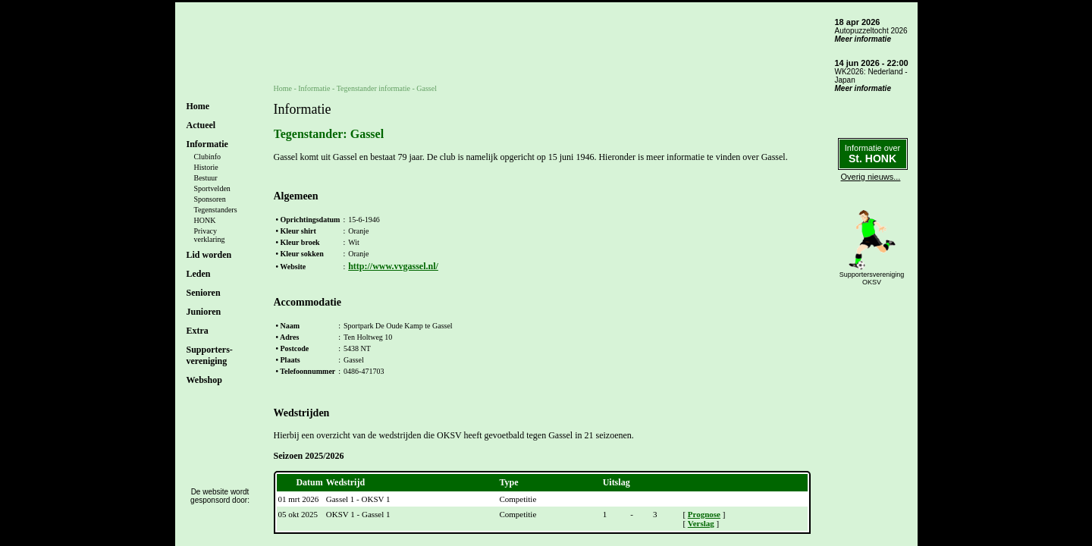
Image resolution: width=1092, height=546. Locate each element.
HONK (205, 220)
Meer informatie (863, 39)
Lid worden (209, 254)
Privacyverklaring (209, 235)
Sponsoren (210, 199)
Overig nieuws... (871, 176)
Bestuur (206, 178)
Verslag (701, 523)
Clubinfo (207, 156)
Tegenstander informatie (373, 88)
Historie (206, 167)
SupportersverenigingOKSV (872, 278)
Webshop (204, 380)
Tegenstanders (215, 210)
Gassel (426, 88)
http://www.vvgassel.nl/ (393, 266)
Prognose (704, 514)
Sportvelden (212, 188)
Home (198, 106)
